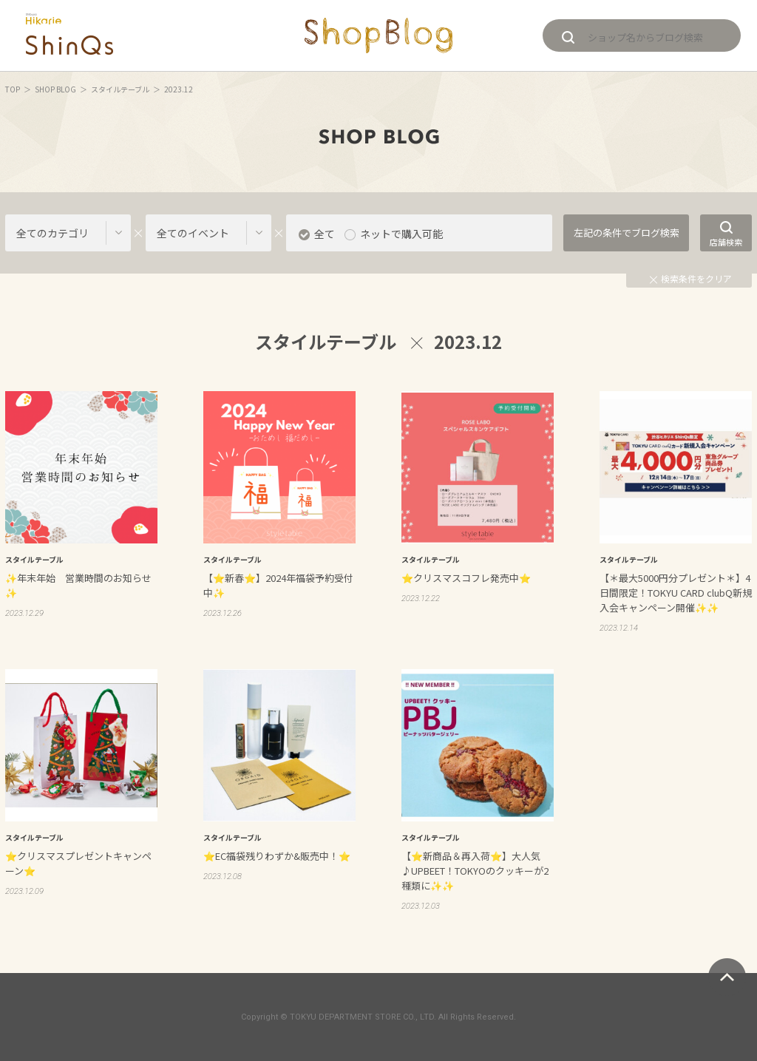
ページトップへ (727, 977)
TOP (12, 89)
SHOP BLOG (55, 89)
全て (324, 233)
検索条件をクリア (691, 278)
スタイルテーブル (120, 89)
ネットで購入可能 (401, 233)
